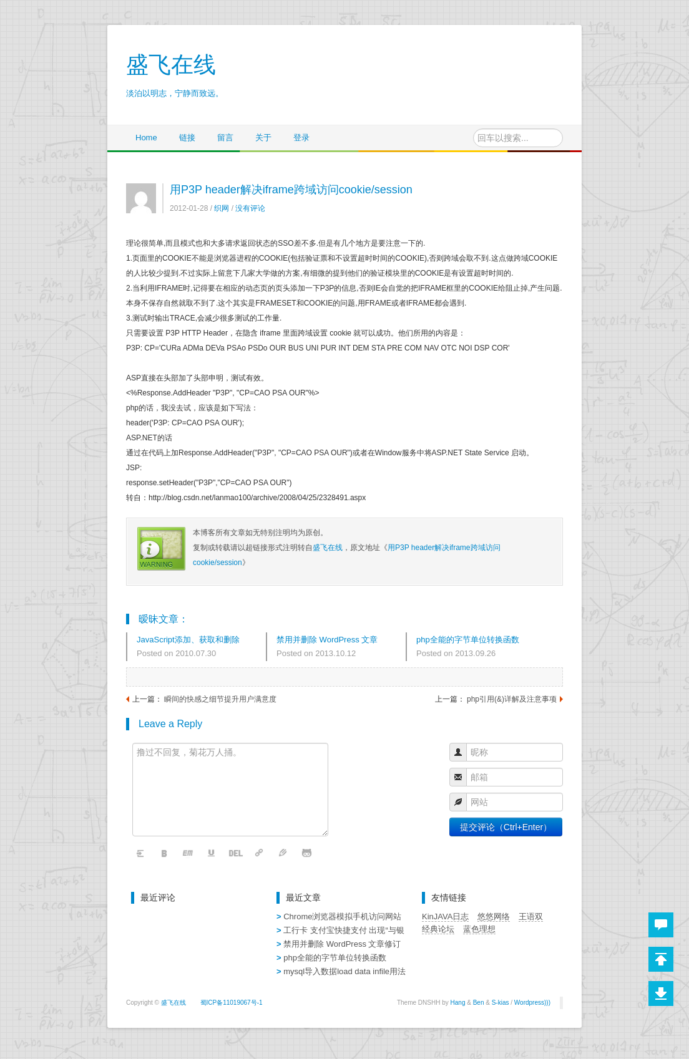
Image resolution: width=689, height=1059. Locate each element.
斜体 (188, 853)
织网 (221, 208)
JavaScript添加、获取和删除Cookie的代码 (188, 640)
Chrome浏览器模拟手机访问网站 (342, 916)
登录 (301, 137)
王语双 (531, 916)
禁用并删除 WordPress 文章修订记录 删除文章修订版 (327, 640)
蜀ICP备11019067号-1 (231, 1002)
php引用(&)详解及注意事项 (512, 699)
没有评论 (250, 208)
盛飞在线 (328, 547)
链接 (187, 137)
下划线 (212, 853)
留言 (225, 137)
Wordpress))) (532, 1002)
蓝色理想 (479, 929)
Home (146, 137)
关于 (263, 137)
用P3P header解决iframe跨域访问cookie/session (291, 189)
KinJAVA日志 (445, 916)
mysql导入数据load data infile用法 (344, 971)
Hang (458, 1002)
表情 (307, 853)
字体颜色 (283, 853)
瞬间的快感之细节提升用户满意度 (220, 699)
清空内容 (141, 853)
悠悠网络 (493, 916)
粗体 (164, 853)
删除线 (235, 853)
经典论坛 (438, 929)
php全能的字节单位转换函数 (467, 639)
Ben (478, 1002)
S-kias (500, 1002)
